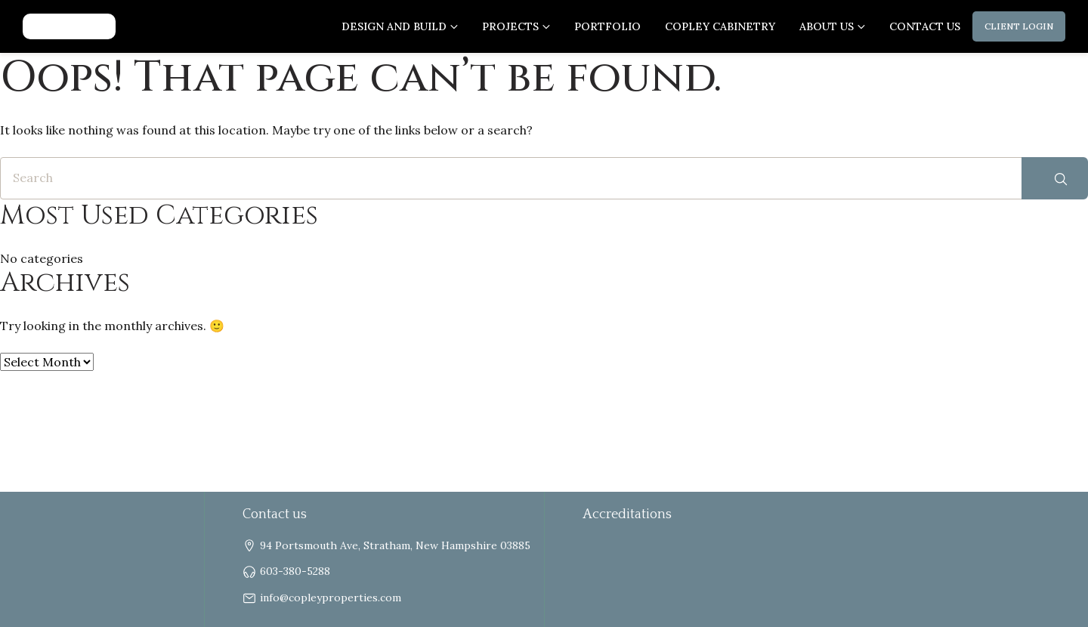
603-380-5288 (295, 571)
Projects (510, 26)
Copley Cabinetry (720, 26)
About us (826, 26)
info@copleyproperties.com (330, 597)
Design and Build (394, 26)
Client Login (1018, 26)
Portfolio (607, 26)
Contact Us (924, 26)
